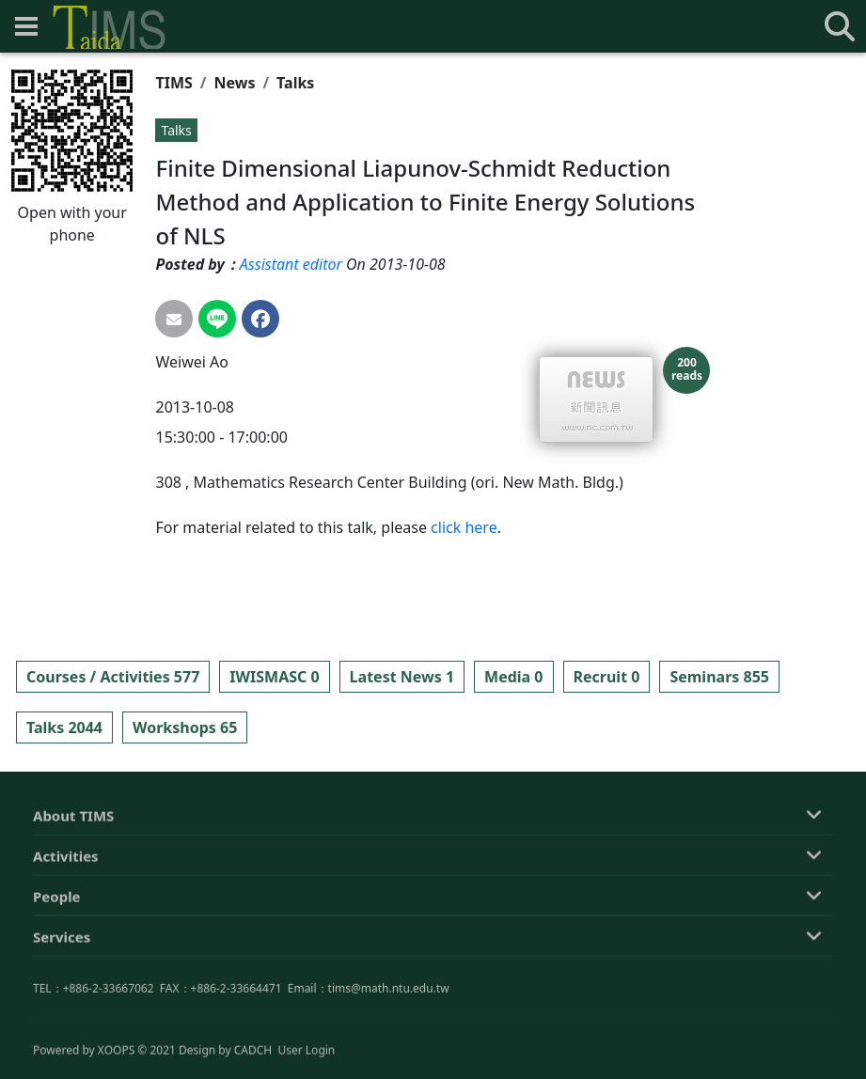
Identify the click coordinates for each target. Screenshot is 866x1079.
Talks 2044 (64, 727)
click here (464, 527)
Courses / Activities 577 (112, 676)
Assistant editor (291, 264)
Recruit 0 (607, 676)
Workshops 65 (185, 727)
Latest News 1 (402, 676)
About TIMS (73, 903)
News (235, 82)
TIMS (173, 82)
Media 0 (513, 676)
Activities (66, 943)
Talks (295, 82)
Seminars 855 (719, 676)
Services (61, 1024)
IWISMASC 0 (274, 676)
